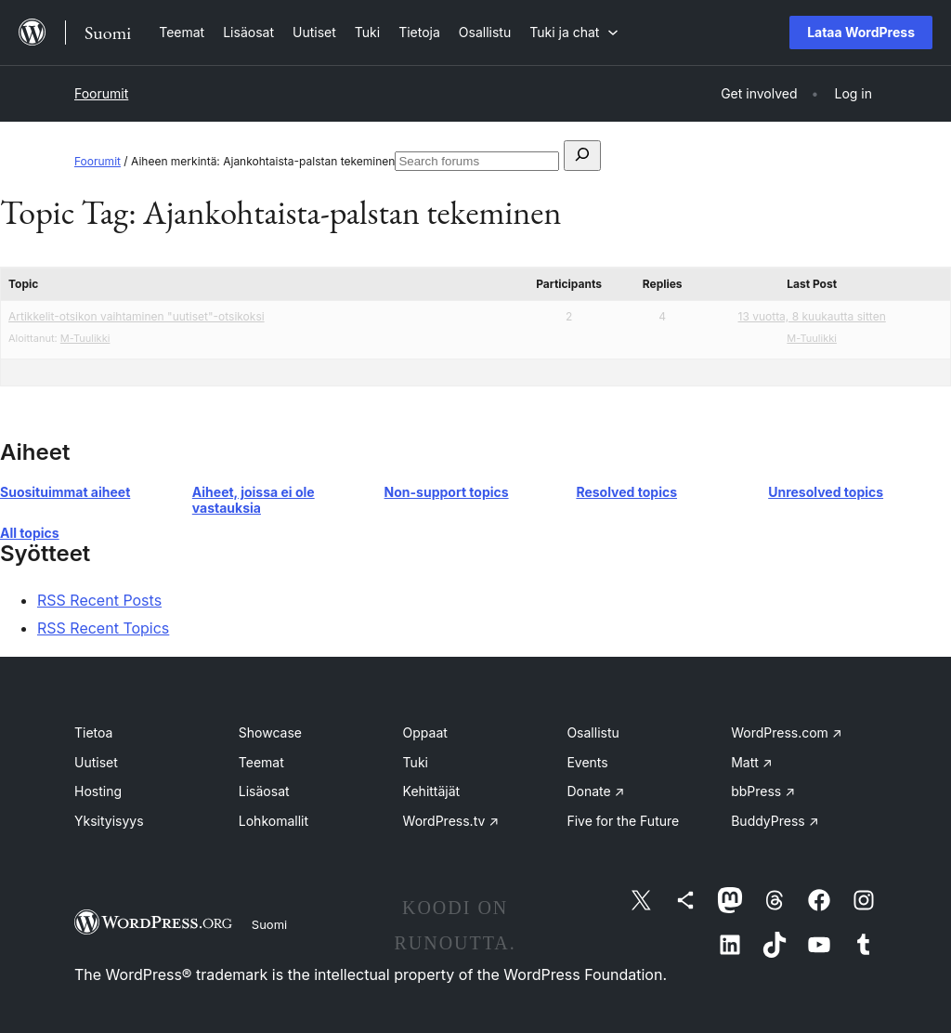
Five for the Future (623, 821)
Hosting (98, 791)
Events (587, 762)
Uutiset (96, 762)
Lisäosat (264, 791)
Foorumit (101, 93)
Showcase (270, 732)
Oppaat (425, 732)
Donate (595, 791)
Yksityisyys (109, 821)
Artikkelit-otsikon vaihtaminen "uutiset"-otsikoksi (136, 316)
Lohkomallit (273, 821)
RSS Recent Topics (103, 628)
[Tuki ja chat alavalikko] (574, 32)
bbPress (763, 791)
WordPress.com (786, 732)
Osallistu (593, 732)
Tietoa (93, 732)
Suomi (269, 924)
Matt (751, 762)
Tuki (415, 762)
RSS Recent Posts (99, 600)
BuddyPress (774, 821)
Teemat (261, 762)
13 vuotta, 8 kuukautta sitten (812, 316)
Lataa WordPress (861, 32)
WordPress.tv (451, 821)
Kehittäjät (432, 791)
